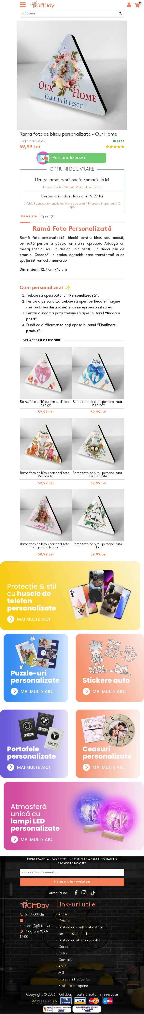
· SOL (60, 973)
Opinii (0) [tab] (48, 216)
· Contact (64, 960)
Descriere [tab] (29, 216)
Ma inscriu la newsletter (72, 882)
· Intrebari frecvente (73, 979)
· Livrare (63, 921)
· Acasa (62, 914)
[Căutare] (120, 14)
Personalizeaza (61, 158)
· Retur (62, 953)
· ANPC (62, 966)
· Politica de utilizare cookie (78, 940)
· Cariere (63, 947)
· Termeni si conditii (72, 934)
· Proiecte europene (72, 986)
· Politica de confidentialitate (79, 927)
